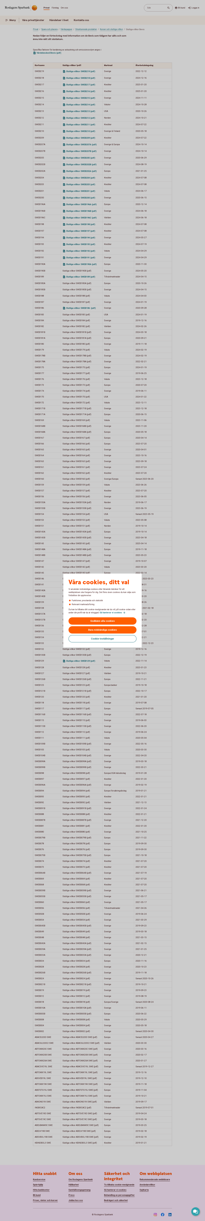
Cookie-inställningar (102, 638)
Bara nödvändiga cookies (102, 629)
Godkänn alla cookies (102, 620)
